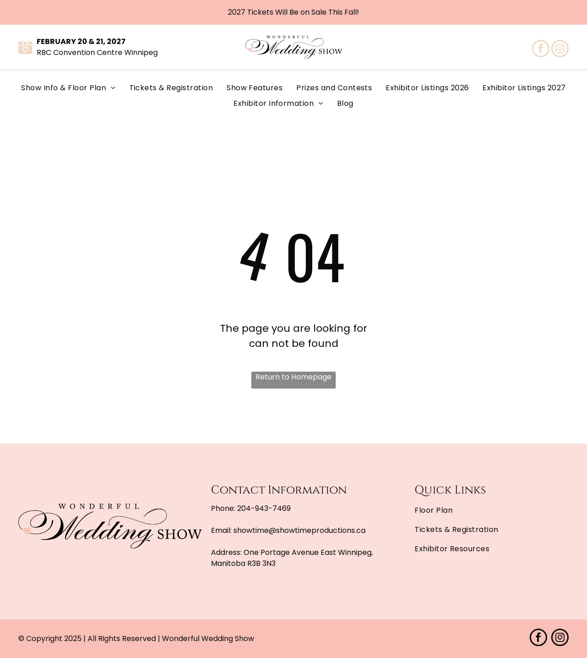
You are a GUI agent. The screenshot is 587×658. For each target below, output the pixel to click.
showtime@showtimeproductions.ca (299, 530)
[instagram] (560, 50)
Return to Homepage (293, 377)
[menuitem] (68, 88)
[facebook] (540, 50)
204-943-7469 (264, 508)
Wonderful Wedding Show (208, 638)
